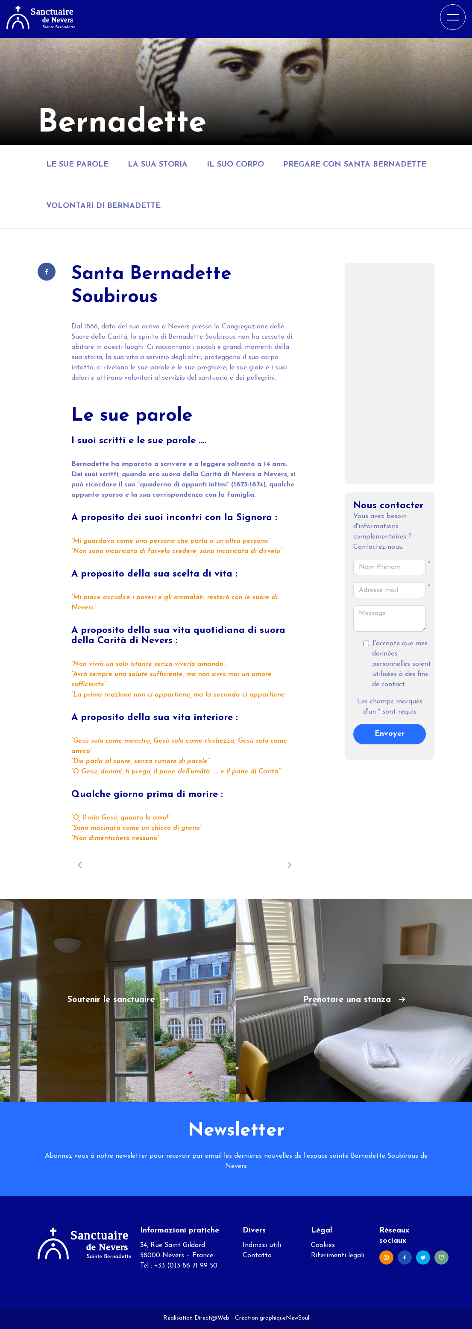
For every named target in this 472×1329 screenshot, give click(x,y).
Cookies (323, 1245)
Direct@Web (211, 1318)
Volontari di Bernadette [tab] (103, 206)
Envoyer (390, 734)
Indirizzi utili (262, 1245)
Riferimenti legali (337, 1255)
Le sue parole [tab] (77, 165)
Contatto (257, 1255)
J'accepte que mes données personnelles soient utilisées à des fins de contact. (401, 664)
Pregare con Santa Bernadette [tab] (354, 165)
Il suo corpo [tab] (235, 165)
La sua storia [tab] (158, 165)
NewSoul (297, 1318)
